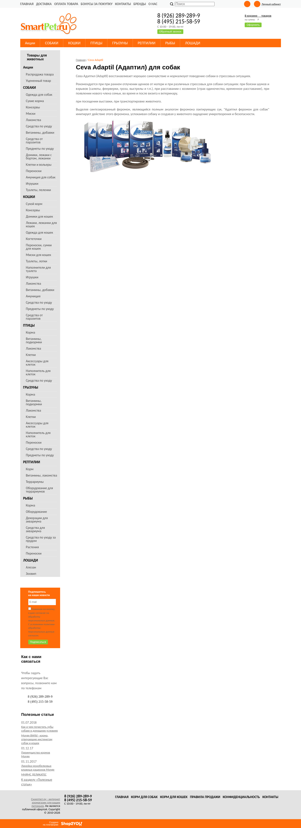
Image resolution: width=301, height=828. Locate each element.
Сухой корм (34, 204)
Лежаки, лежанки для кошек (41, 224)
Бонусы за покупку (96, 4)
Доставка (44, 4)
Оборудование (36, 512)
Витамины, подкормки (34, 340)
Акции (28, 67)
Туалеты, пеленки (38, 190)
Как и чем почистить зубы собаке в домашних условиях (39, 728)
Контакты (123, 4)
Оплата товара (66, 4)
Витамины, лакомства (41, 475)
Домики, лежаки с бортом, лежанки (39, 156)
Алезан (31, 567)
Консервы (33, 107)
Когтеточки (34, 239)
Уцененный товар (38, 81)
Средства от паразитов (34, 140)
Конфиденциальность (241, 797)
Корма (30, 332)
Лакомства (33, 120)
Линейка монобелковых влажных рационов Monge (38, 767)
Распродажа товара (40, 74)
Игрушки (32, 184)
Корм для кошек (174, 797)
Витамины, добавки (40, 133)
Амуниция (33, 296)
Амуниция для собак (40, 177)
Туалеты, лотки (36, 261)
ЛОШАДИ (30, 560)
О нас (152, 4)
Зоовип (31, 574)
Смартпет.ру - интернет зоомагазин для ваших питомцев (45, 802)
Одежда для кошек (39, 232)
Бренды (140, 4)
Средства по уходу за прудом (41, 539)
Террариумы (35, 482)
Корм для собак (144, 797)
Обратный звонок (170, 31)
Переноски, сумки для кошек (39, 246)
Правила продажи (205, 797)
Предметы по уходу (40, 149)
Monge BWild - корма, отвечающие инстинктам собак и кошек (36, 739)
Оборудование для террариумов (39, 489)
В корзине (258, 16)
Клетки (31, 355)
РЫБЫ (28, 498)
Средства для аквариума (35, 529)
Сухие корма (35, 101)
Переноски (34, 171)
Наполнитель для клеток (38, 372)
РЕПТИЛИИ (31, 462)
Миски (30, 114)
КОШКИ (29, 197)
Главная (27, 4)
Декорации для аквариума (37, 519)
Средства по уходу (39, 126)
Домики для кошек (39, 216)
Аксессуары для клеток (37, 362)
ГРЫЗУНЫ (30, 387)
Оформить (253, 25)
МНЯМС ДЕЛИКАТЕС (34, 774)
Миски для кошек (38, 255)
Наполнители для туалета (38, 269)
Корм (30, 469)
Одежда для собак (39, 95)
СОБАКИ (29, 87)
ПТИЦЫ (29, 325)
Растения (32, 547)
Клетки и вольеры (38, 165)
